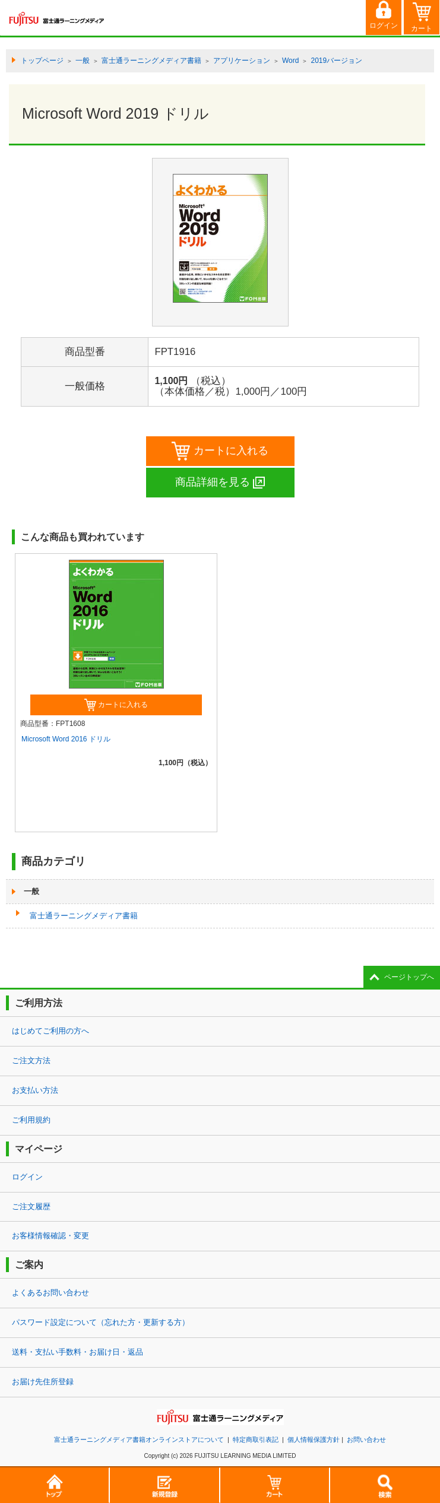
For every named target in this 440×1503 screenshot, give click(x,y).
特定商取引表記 (255, 1439)
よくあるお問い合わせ (50, 1292)
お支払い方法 (35, 1090)
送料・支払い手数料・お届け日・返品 (77, 1351)
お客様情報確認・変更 (50, 1235)
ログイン (27, 1176)
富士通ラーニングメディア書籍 (84, 915)
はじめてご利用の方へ (50, 1030)
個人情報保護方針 (313, 1439)
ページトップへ (409, 977)
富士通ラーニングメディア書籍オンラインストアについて (139, 1439)
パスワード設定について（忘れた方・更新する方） (100, 1322)
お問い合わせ (366, 1439)
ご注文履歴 (31, 1206)
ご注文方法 (31, 1060)
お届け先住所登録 (43, 1381)
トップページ (42, 60)
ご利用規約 (31, 1119)
